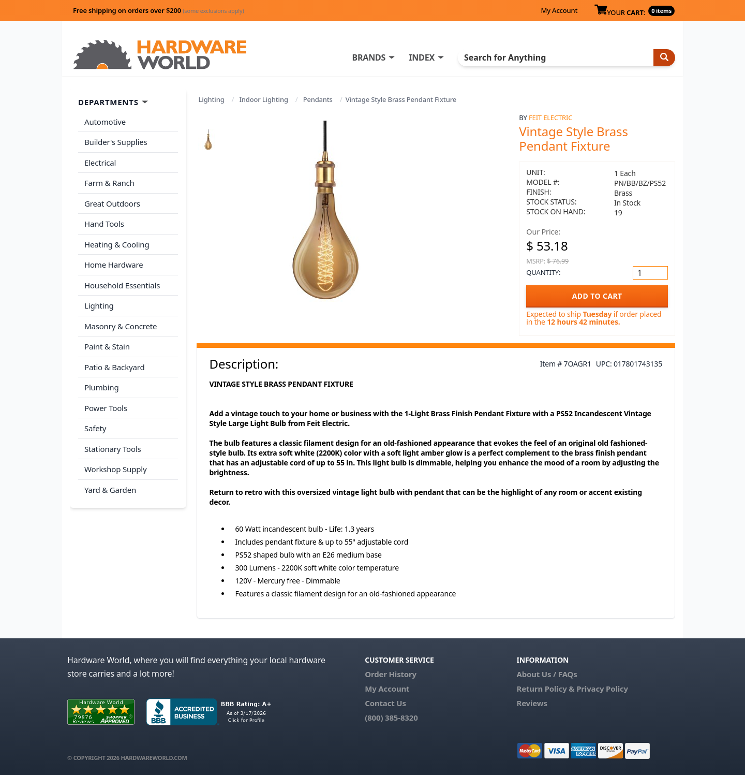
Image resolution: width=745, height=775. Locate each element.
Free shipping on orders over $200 (158, 10)
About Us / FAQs (546, 674)
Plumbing (101, 387)
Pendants (318, 99)
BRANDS (368, 57)
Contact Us (385, 703)
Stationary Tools (112, 449)
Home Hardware (113, 264)
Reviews (531, 703)
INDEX (422, 57)
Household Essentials (122, 285)
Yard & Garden (110, 490)
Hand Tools (104, 223)
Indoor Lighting (263, 99)
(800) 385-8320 (391, 717)
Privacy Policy (602, 688)
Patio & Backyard (114, 367)
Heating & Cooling (117, 244)
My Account (559, 10)
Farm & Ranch (109, 183)
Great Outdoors (112, 203)
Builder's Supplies (115, 142)
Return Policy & (545, 688)
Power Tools (105, 408)
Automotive (105, 121)
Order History (390, 674)
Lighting (212, 99)
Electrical (100, 162)
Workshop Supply (115, 469)
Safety (95, 428)
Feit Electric (550, 117)
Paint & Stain (107, 346)
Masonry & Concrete (120, 326)
